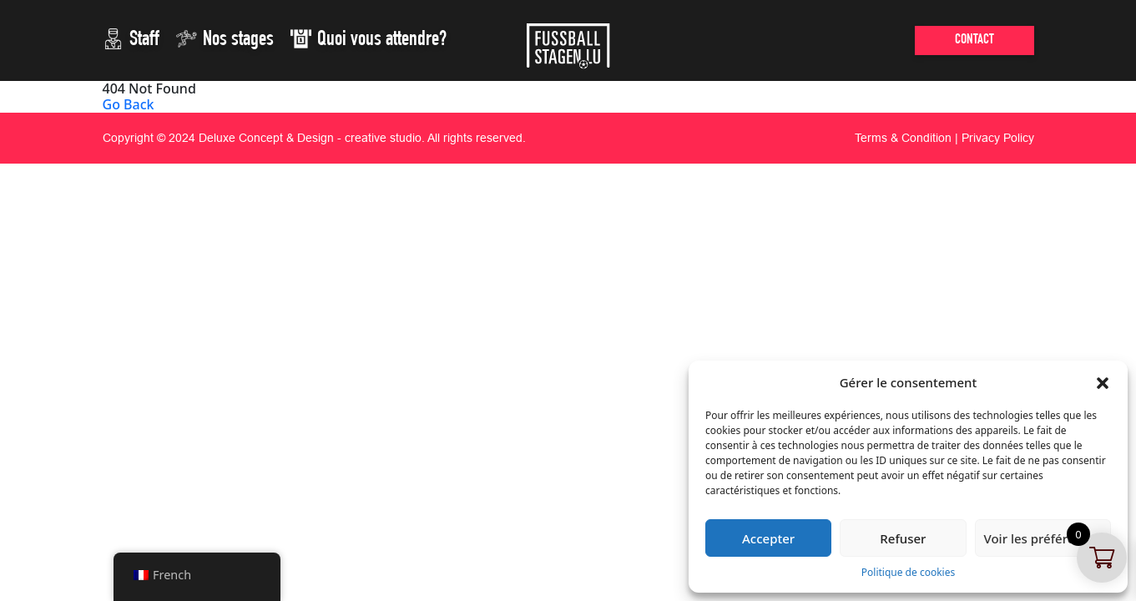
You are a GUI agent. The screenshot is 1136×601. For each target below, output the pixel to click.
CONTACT (974, 40)
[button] (1102, 382)
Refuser (903, 538)
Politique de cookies (908, 572)
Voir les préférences (1043, 538)
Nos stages (225, 38)
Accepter (768, 538)
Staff (131, 38)
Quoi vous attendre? (368, 38)
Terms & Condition (903, 137)
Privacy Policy (998, 137)
